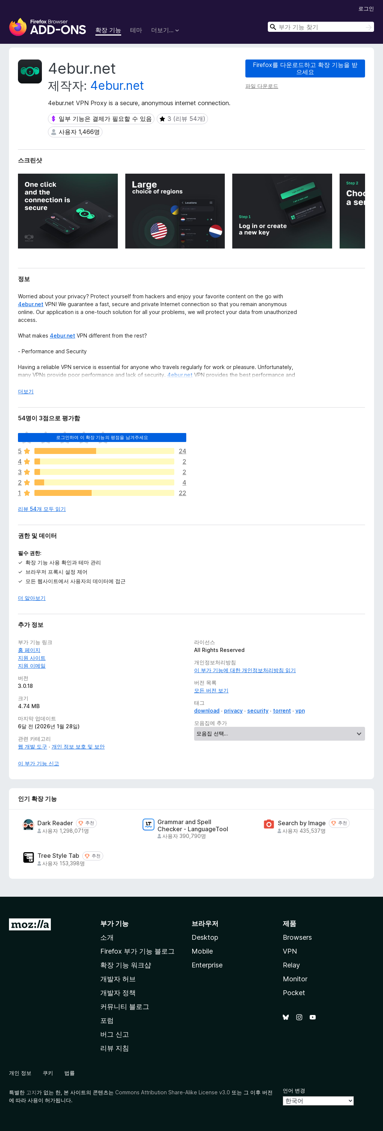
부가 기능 (114, 923)
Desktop (205, 937)
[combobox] (321, 27)
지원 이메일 (32, 665)
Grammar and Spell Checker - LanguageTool (192, 825)
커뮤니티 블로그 (124, 1006)
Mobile (202, 951)
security (258, 710)
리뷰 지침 (114, 1048)
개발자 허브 (118, 979)
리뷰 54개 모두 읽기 (42, 509)
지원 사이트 (32, 658)
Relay (291, 965)
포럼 (107, 1020)
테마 (136, 30)
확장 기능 (108, 30)
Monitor (295, 979)
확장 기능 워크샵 (125, 965)
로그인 (366, 8)
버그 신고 (114, 1034)
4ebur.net (117, 85)
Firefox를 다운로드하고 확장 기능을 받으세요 (305, 68)
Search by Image (302, 823)
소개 (107, 937)
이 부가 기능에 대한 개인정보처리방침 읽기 (245, 670)
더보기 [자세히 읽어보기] (26, 391)
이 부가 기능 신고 (38, 763)
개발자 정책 (118, 993)
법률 (69, 1073)
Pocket (294, 993)
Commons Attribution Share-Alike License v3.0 (172, 1092)
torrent (282, 710)
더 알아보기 (32, 598)
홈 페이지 (29, 650)
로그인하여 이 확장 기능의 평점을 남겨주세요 (102, 437)
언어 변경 (294, 1090)
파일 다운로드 (261, 86)
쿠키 (48, 1073)
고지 (31, 1092)
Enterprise (207, 965)
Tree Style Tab (58, 855)
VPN (290, 951)
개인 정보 (20, 1073)
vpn (300, 710)
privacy (233, 710)
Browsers (297, 937)
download (207, 710)
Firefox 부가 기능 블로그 (137, 951)
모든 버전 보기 (211, 690)
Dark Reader (55, 823)
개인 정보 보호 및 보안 (78, 746)
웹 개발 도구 (32, 746)
